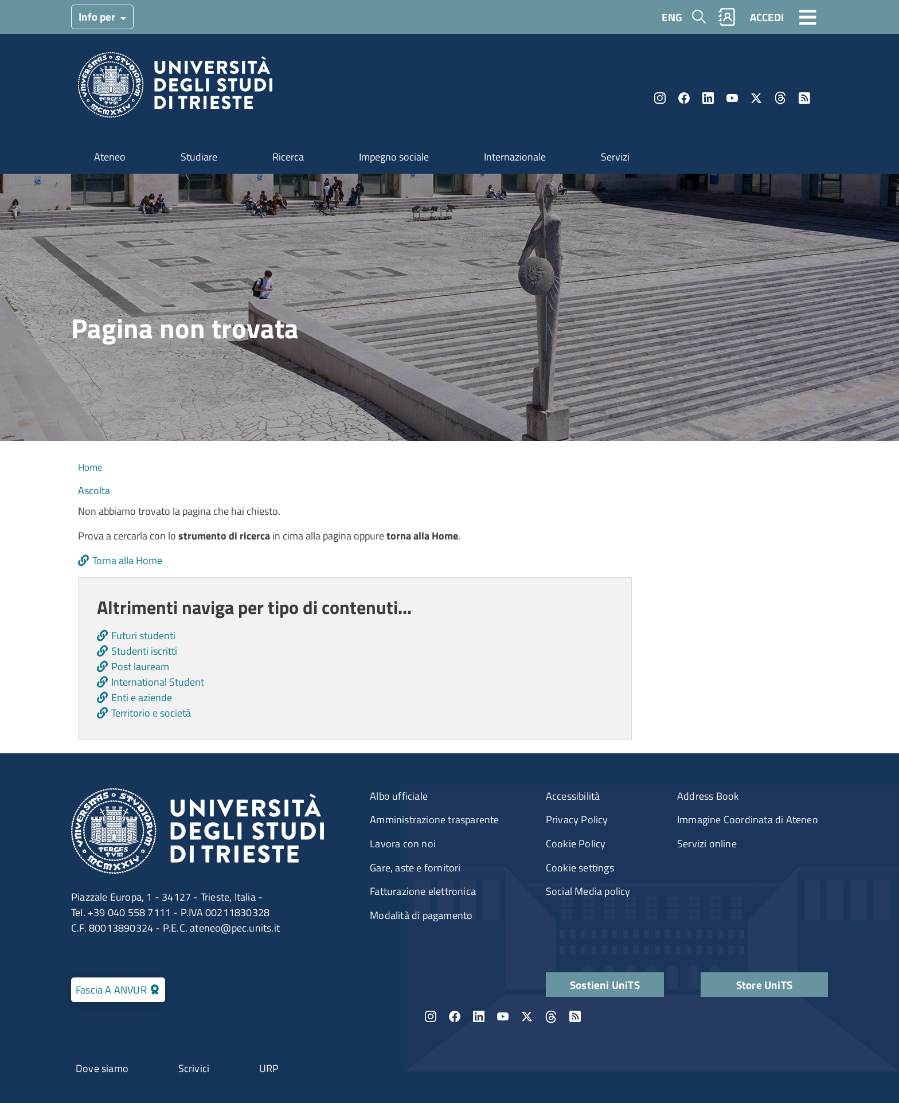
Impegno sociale (394, 157)
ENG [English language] (672, 17)
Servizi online (707, 843)
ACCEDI (767, 17)
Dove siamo (102, 1068)
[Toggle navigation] (808, 17)
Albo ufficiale (399, 796)
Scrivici (194, 1068)
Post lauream (140, 666)
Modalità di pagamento (421, 915)
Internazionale (515, 157)
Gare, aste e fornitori (415, 867)
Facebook (684, 98)
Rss (804, 98)
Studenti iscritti (144, 651)
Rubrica (727, 17)
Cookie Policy (576, 843)
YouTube (732, 98)
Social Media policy (588, 891)
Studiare (199, 157)
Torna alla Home (127, 560)
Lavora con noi (403, 843)
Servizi (615, 157)
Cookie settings (580, 867)
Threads (780, 98)
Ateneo (110, 157)
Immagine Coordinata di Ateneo (747, 819)
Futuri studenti (143, 635)
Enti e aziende (141, 697)
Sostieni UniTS (605, 984)
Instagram (659, 98)
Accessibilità (573, 796)
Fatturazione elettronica (423, 891)
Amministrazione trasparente (434, 819)
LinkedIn (708, 98)
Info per (98, 16)
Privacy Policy (577, 819)
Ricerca (288, 157)
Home (90, 467)
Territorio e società (151, 713)
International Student (157, 682)
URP (269, 1068)
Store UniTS (764, 984)
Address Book (708, 796)
